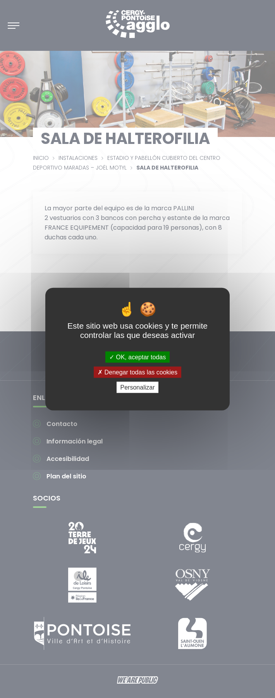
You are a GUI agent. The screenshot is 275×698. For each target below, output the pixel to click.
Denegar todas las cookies (137, 372)
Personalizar (137, 387)
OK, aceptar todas (137, 356)
